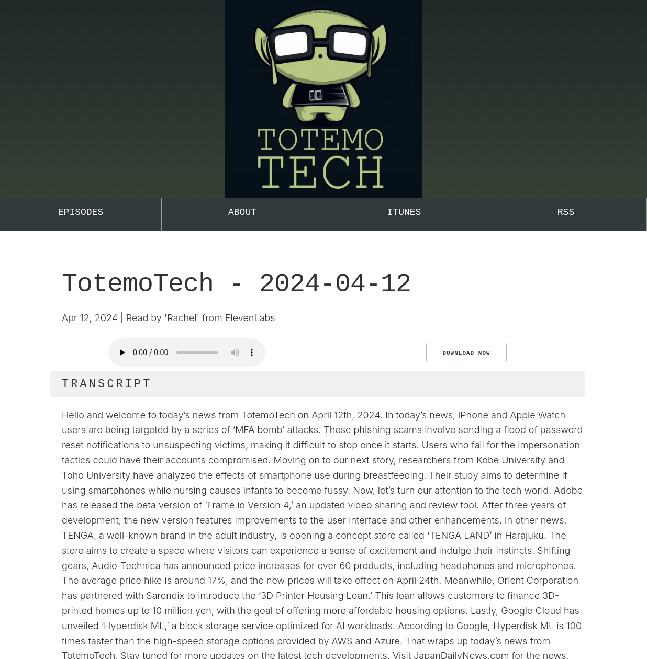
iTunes (404, 212)
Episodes (80, 212)
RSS (565, 212)
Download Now (466, 353)
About (242, 212)
